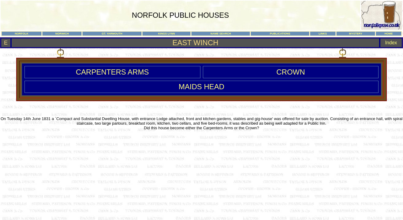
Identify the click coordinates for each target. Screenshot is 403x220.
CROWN (290, 72)
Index (391, 42)
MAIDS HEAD (201, 86)
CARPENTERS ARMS (112, 72)
